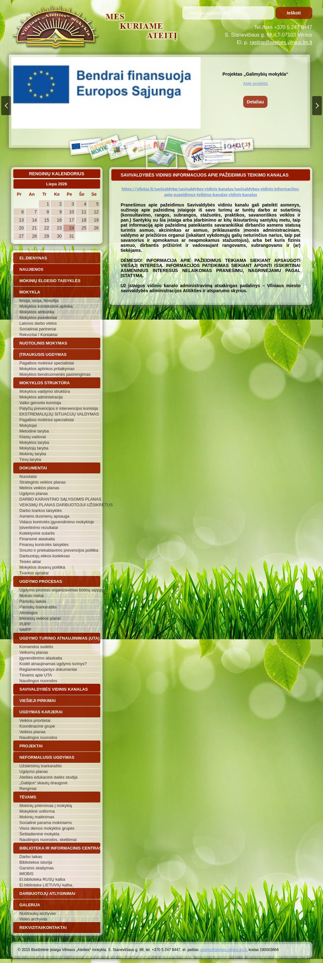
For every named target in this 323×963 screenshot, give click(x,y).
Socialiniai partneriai (38, 329)
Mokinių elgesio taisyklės (50, 280)
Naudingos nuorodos (38, 680)
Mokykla (30, 292)
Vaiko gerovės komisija (40, 402)
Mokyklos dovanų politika (42, 567)
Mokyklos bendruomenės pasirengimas (55, 374)
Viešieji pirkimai (38, 700)
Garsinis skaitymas (37, 868)
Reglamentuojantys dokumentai (48, 669)
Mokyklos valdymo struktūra (45, 391)
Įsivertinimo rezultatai (39, 527)
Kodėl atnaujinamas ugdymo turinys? (53, 663)
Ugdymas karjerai (41, 712)
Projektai (31, 746)
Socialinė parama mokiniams (46, 822)
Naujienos (32, 269)
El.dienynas (33, 258)
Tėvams (28, 797)
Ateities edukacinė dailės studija (49, 777)
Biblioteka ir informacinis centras (60, 848)
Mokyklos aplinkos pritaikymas (47, 368)
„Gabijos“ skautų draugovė (44, 782)
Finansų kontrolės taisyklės (44, 544)
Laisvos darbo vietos (38, 323)
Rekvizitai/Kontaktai (43, 927)
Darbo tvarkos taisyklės (41, 510)
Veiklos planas (33, 731)
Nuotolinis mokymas (43, 343)
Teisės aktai (30, 561)
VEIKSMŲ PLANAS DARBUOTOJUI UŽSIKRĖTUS (60, 504)
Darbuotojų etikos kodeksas (45, 556)
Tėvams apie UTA (36, 675)
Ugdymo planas (34, 493)
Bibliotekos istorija (36, 862)
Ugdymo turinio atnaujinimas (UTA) (60, 638)
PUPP (25, 624)
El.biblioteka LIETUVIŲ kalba (46, 885)
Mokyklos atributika (37, 312)
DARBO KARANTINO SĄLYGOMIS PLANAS (60, 499)
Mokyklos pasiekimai (38, 317)
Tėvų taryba (30, 459)
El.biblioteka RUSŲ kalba (42, 879)
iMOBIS (27, 873)
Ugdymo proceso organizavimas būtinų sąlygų (60, 590)
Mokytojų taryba (34, 448)
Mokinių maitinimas (37, 817)
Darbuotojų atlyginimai (47, 893)
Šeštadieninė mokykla (39, 834)
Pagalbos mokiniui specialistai (47, 363)
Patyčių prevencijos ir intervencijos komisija (59, 408)
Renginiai (28, 788)
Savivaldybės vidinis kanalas (54, 689)
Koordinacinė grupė (37, 726)
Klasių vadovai (33, 436)
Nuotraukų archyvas (38, 913)
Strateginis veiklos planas (43, 482)
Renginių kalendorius (56, 173)
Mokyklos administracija (41, 397)
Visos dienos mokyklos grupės (47, 828)
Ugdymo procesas (41, 581)
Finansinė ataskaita (37, 539)
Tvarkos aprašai (34, 573)
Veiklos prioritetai (35, 720)
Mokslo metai (32, 595)
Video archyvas (34, 919)
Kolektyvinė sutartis (37, 533)
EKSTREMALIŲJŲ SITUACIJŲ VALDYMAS (59, 414)
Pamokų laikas (33, 601)
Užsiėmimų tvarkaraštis (41, 765)
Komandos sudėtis (36, 646)
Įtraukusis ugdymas (43, 354)
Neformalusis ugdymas (47, 757)
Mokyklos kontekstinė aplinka (46, 306)
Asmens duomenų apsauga (44, 516)
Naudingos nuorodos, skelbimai (48, 839)
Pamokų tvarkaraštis (38, 607)
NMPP (26, 629)
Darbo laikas (31, 856)
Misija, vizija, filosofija (39, 300)
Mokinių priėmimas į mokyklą (46, 805)
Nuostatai (28, 476)
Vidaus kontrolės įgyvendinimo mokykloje (57, 521)
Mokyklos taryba (34, 442)
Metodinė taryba (34, 431)
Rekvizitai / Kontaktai (39, 334)
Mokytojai (28, 425)
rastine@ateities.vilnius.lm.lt (281, 42)
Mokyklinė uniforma (37, 811)
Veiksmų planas (34, 652)
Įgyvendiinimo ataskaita (41, 658)
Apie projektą (255, 83)
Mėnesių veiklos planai (40, 618)
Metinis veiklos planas (39, 487)
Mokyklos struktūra (45, 382)
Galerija (30, 904)
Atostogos (29, 612)
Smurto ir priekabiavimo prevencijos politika (59, 550)
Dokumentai (33, 468)
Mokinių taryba (33, 453)
